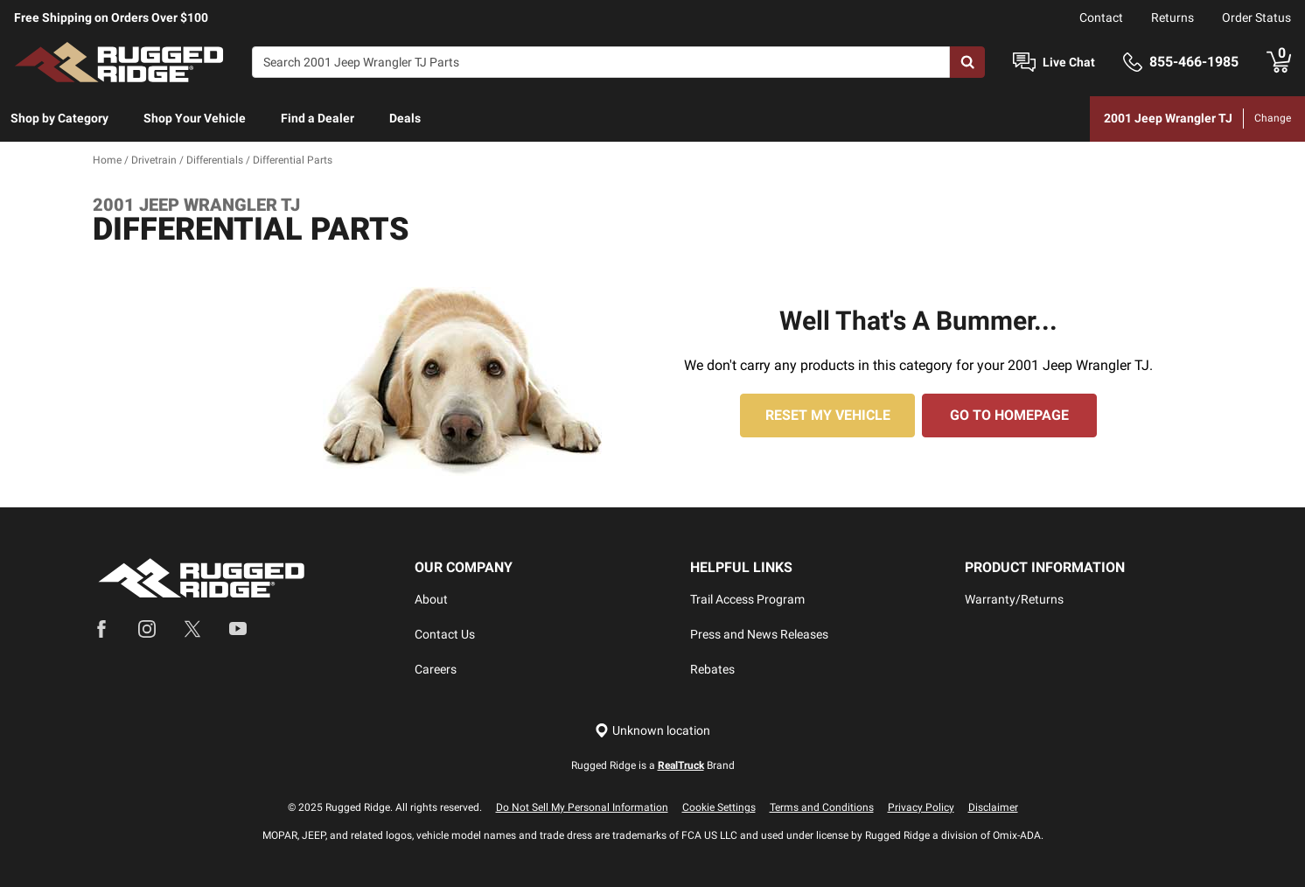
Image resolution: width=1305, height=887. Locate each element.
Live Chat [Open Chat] (1069, 62)
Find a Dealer (317, 118)
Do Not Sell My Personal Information (582, 807)
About (431, 599)
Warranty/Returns (1014, 599)
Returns (1172, 17)
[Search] (601, 62)
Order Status (1256, 17)
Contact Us (445, 634)
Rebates (712, 669)
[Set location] (652, 731)
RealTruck (681, 765)
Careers (436, 669)
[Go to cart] (1279, 62)
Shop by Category (59, 118)
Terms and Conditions (822, 807)
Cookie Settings (719, 807)
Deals (405, 118)
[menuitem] (59, 119)
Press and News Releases (759, 634)
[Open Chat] (1024, 62)
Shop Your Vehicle (194, 118)
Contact (1101, 17)
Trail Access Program (747, 599)
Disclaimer (993, 807)
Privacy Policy (921, 807)
